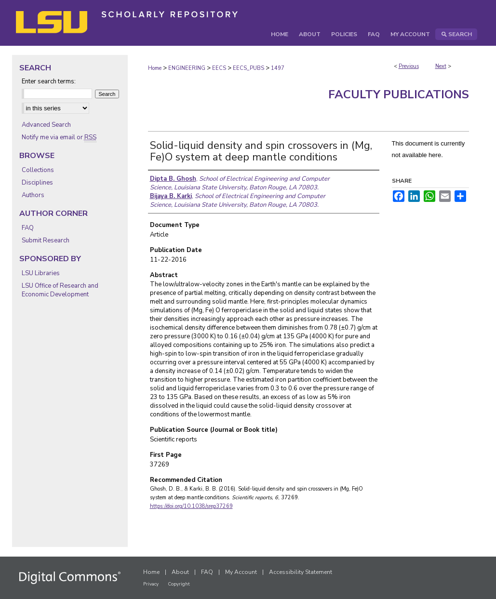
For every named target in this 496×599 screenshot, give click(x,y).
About (180, 572)
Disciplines (37, 182)
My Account (241, 572)
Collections (38, 170)
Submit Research (45, 240)
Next (440, 66)
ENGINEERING (186, 68)
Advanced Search (46, 124)
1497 (277, 68)
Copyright (179, 584)
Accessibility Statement (300, 572)
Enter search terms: (49, 81)
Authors (33, 195)
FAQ (28, 228)
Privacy (151, 584)
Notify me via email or (59, 137)
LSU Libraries (41, 273)
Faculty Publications (398, 94)
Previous (409, 66)
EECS (219, 68)
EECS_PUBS (248, 68)
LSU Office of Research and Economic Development (60, 290)
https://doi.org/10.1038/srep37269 (191, 506)
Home (154, 68)
